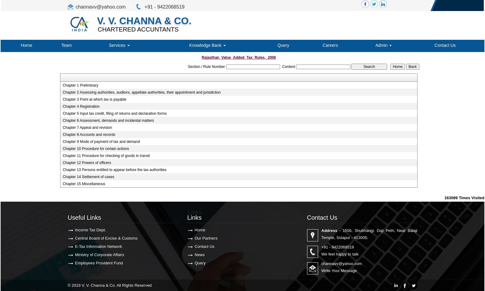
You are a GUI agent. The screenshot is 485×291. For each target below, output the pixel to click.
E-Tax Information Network (98, 246)
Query (283, 45)
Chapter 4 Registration (81, 106)
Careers (330, 45)
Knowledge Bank (207, 45)
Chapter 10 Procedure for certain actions (96, 149)
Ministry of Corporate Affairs (99, 254)
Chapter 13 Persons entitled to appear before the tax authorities (114, 170)
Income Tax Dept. (90, 230)
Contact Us (445, 45)
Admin (383, 45)
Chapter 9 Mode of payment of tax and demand (101, 142)
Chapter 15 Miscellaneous (84, 184)
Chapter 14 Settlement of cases (88, 177)
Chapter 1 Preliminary (80, 85)
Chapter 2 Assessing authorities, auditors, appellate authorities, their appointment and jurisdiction (142, 92)
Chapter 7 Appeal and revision (87, 127)
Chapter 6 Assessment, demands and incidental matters (108, 120)
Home (26, 45)
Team (66, 45)
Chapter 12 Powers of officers (87, 163)
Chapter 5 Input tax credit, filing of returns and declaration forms (115, 113)
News (200, 254)
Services (119, 45)
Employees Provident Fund (99, 263)
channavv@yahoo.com (101, 6)
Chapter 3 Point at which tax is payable (94, 99)
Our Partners (206, 238)
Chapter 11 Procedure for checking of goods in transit (106, 156)
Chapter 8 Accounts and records (89, 134)
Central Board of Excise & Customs (106, 238)
